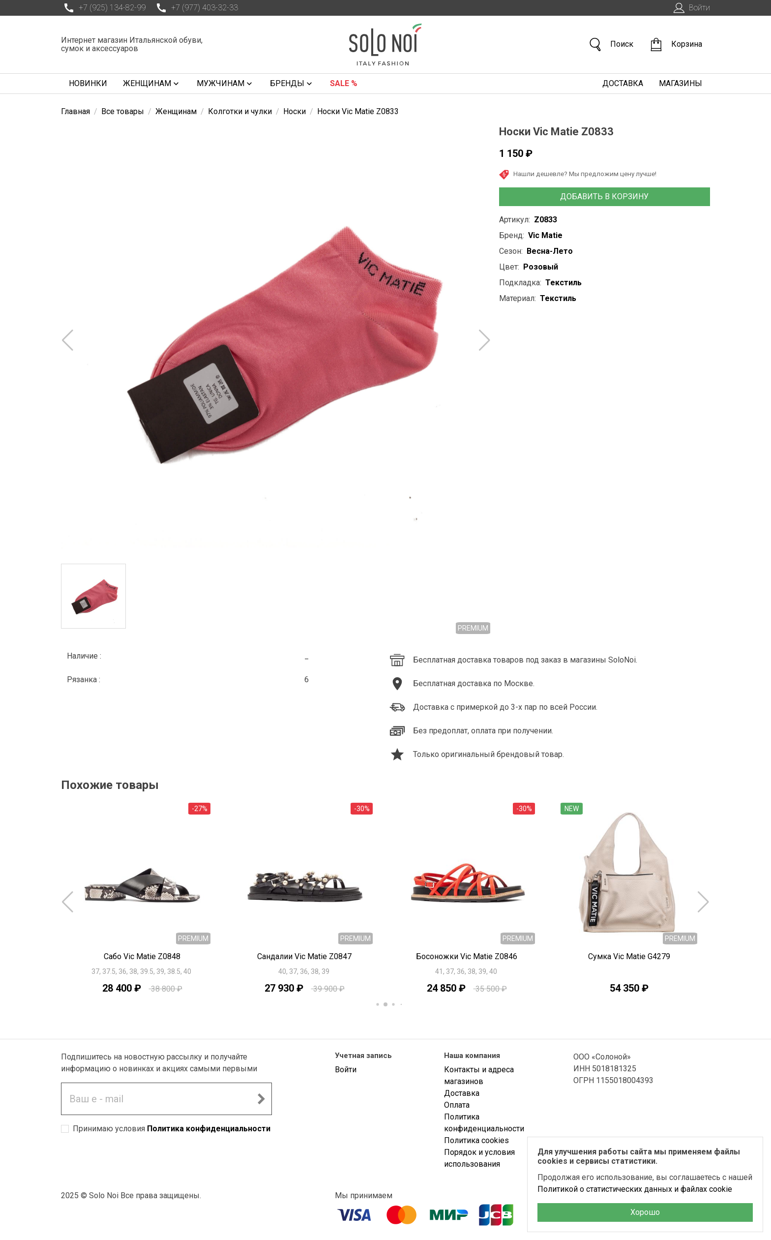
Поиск (610, 44)
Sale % (343, 83)
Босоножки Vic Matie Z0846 (466, 956)
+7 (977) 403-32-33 (195, 8)
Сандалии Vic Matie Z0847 (304, 956)
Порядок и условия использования (479, 1158)
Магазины (680, 83)
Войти (690, 8)
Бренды (292, 84)
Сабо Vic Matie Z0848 (142, 956)
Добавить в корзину (604, 196)
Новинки (88, 83)
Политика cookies (476, 1140)
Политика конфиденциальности (208, 1128)
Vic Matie (545, 235)
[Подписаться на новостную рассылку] (261, 1099)
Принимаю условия (171, 1128)
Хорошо (645, 1212)
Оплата (457, 1105)
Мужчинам (225, 84)
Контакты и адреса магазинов (479, 1075)
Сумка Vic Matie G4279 (629, 956)
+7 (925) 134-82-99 (103, 8)
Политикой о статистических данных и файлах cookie (634, 1189)
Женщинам (152, 84)
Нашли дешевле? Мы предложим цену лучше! (577, 175)
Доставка (622, 83)
